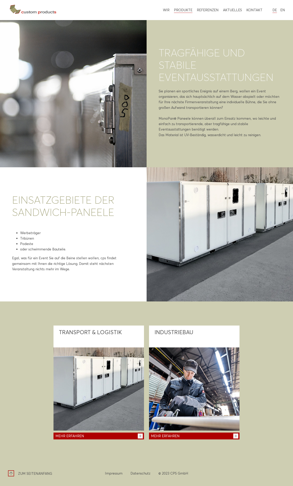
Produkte (183, 10)
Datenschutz (140, 473)
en (282, 10)
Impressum (113, 473)
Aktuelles (232, 10)
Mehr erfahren (70, 436)
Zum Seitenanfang (35, 473)
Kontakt (254, 10)
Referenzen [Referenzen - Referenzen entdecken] (208, 10)
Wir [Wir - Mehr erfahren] (166, 10)
